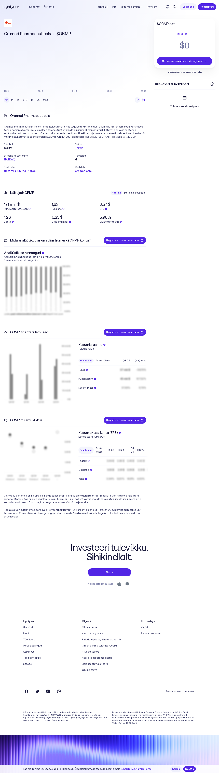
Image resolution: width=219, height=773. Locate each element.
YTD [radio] (25, 100)
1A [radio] (32, 100)
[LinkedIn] (48, 691)
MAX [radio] (45, 100)
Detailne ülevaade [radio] (134, 192)
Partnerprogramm (151, 633)
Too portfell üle (32, 657)
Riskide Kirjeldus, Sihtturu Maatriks (101, 639)
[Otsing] (174, 6)
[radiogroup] (26, 100)
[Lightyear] (11, 7)
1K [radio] (18, 100)
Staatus (28, 663)
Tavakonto (33, 6)
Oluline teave (89, 627)
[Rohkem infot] (212, 84)
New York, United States (19, 171)
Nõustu (189, 768)
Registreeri (207, 6)
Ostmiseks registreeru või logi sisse (184, 61)
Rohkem (153, 6)
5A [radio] (38, 100)
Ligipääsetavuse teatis (95, 663)
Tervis (79, 148)
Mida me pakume (132, 6)
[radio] (137, 100)
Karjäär (145, 627)
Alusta (109, 572)
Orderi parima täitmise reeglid (99, 645)
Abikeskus (29, 651)
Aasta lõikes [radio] (103, 360)
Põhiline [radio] (116, 192)
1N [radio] (12, 100)
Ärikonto (49, 6)
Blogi (26, 633)
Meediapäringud (32, 645)
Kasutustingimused (93, 633)
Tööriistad (29, 639)
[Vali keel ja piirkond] (167, 6)
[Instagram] (59, 691)
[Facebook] (26, 691)
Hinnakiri (103, 6)
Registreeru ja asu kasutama (124, 240)
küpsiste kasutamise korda (136, 768)
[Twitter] (37, 691)
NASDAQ (9, 159)
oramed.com (83, 171)
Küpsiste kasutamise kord (97, 657)
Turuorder (184, 33)
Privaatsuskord (90, 651)
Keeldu (176, 768)
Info (114, 6)
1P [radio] (6, 100)
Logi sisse (188, 6)
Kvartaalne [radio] (86, 360)
